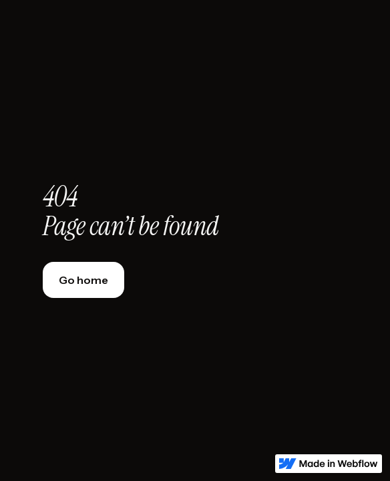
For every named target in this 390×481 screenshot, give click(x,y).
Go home (83, 280)
